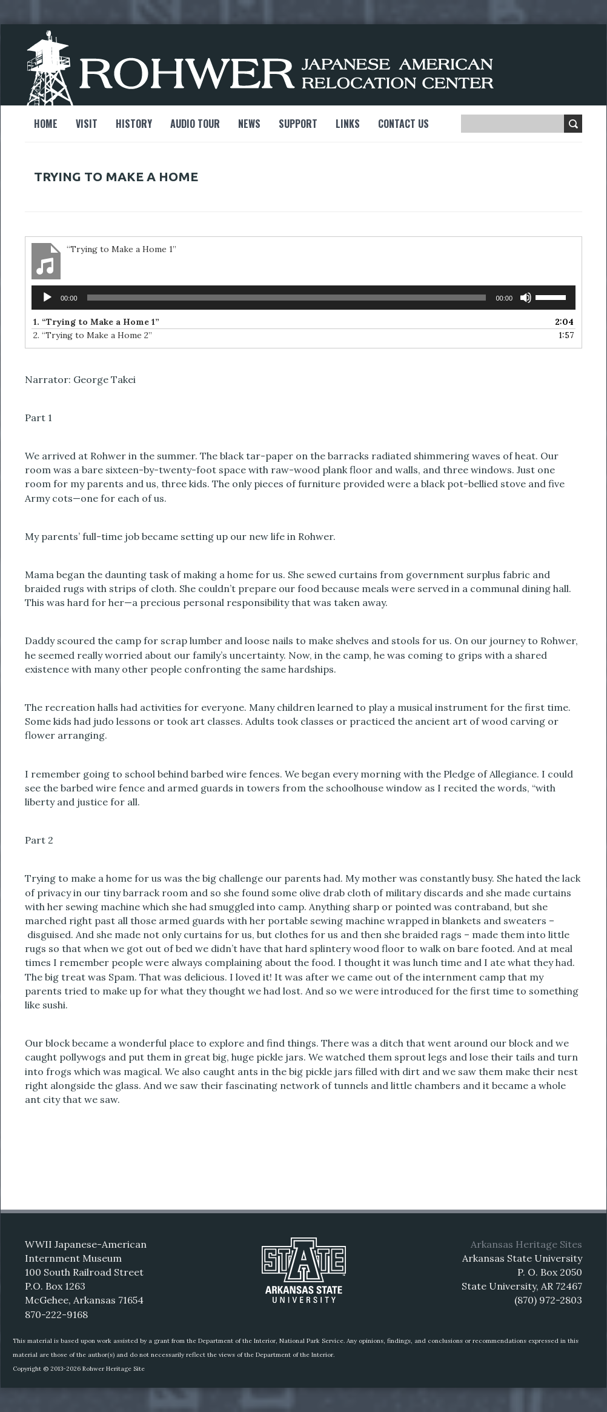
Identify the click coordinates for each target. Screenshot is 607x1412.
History (134, 123)
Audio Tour (195, 123)
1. (96, 321)
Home (46, 123)
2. (92, 335)
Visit (87, 123)
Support (298, 123)
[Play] (47, 297)
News (249, 123)
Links (348, 123)
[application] (303, 297)
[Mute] (526, 297)
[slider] (286, 298)
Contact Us (403, 123)
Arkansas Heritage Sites (526, 1244)
